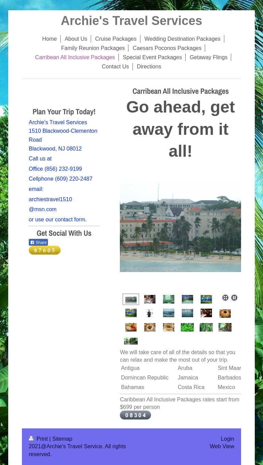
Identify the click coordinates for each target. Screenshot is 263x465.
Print (39, 439)
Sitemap (62, 439)
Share (38, 242)
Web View (222, 446)
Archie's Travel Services (131, 21)
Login (227, 439)
